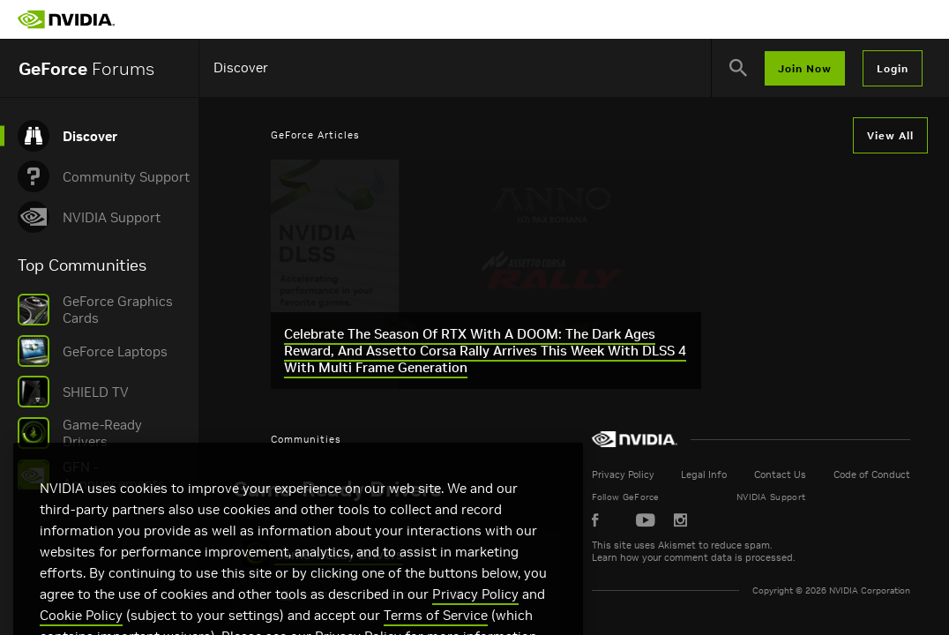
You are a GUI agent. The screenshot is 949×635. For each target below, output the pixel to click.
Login (892, 68)
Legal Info (750, 474)
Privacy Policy (689, 474)
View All (890, 135)
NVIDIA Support (817, 497)
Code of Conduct (878, 474)
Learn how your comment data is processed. (759, 557)
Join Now (805, 68)
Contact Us (807, 474)
